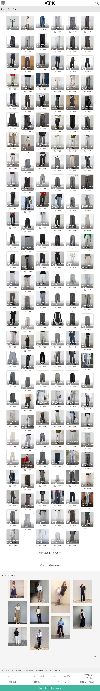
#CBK (48, 688)
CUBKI (50, 3)
